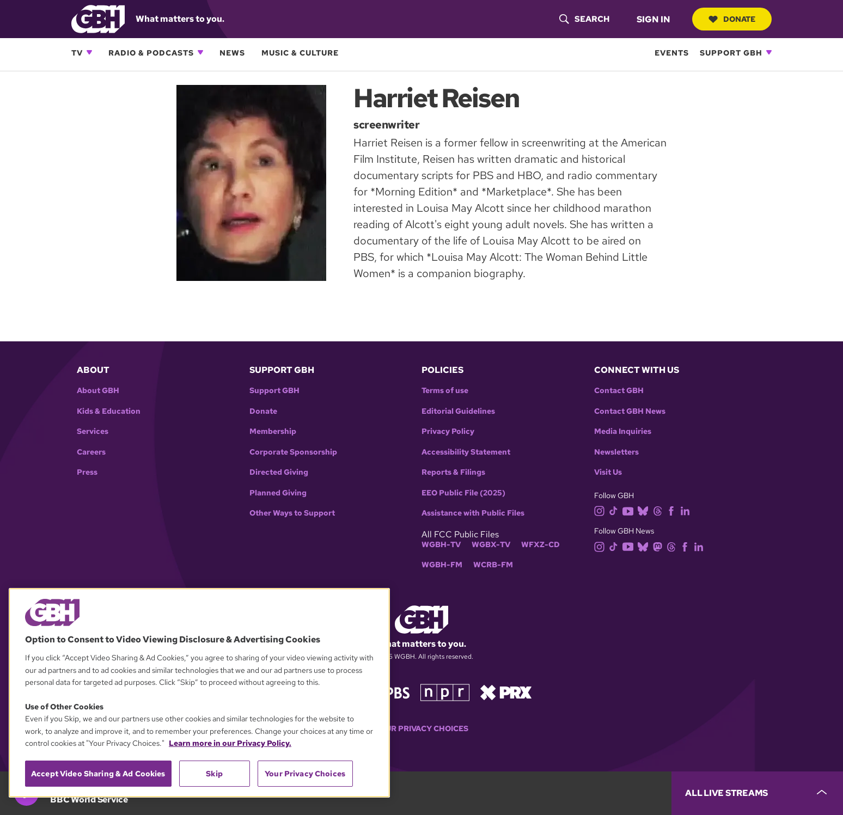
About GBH (98, 390)
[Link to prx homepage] (506, 691)
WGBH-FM (442, 564)
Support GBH (731, 52)
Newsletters (616, 452)
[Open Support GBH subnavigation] (769, 52)
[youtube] (630, 510)
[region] (199, 693)
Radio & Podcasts (151, 52)
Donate (731, 19)
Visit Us (608, 472)
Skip (214, 774)
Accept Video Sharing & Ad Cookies (98, 774)
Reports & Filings (453, 472)
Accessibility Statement (466, 452)
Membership (272, 431)
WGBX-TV (491, 544)
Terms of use (445, 390)
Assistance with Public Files (473, 513)
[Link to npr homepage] (444, 691)
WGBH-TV (441, 544)
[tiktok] (615, 510)
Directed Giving (278, 472)
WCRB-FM (493, 564)
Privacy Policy (448, 431)
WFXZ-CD (540, 544)
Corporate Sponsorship (293, 452)
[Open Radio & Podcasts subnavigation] (200, 52)
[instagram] (601, 510)
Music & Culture (300, 52)
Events (672, 52)
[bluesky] (645, 510)
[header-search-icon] (584, 19)
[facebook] (673, 510)
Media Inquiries (622, 431)
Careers (91, 452)
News (232, 52)
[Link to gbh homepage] (98, 18)
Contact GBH (619, 390)
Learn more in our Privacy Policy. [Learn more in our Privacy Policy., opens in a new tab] (230, 743)
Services (92, 431)
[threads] (660, 510)
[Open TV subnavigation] (89, 52)
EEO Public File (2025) (463, 493)
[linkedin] (687, 510)
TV (77, 52)
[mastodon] (660, 545)
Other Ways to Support (292, 513)
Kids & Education (108, 411)
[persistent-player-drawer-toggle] (757, 793)
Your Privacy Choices (421, 728)
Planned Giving (278, 493)
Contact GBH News (629, 411)
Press (87, 472)
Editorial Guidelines (458, 411)
